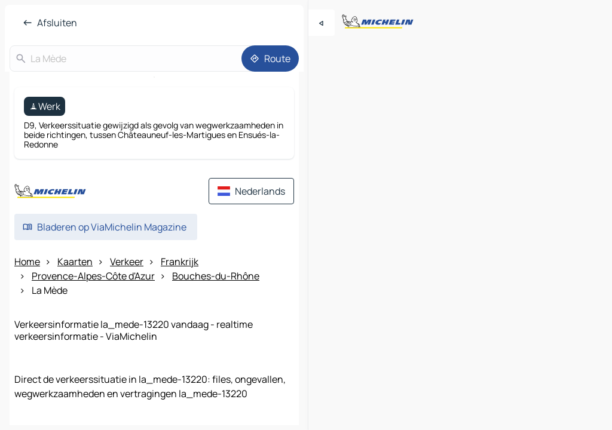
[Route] (270, 58)
